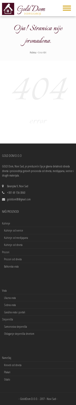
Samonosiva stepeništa (15, 326)
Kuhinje (6, 223)
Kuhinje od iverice (13, 230)
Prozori (5, 252)
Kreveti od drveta (12, 365)
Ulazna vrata (10, 298)
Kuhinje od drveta (13, 245)
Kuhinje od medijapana (16, 238)
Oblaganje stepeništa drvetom (19, 334)
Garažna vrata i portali (14, 312)
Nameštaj (6, 358)
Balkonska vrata (11, 266)
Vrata (4, 290)
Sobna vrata (10, 305)
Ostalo (7, 379)
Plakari (7, 372)
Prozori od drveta (13, 259)
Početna (33, 52)
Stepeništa (7, 319)
